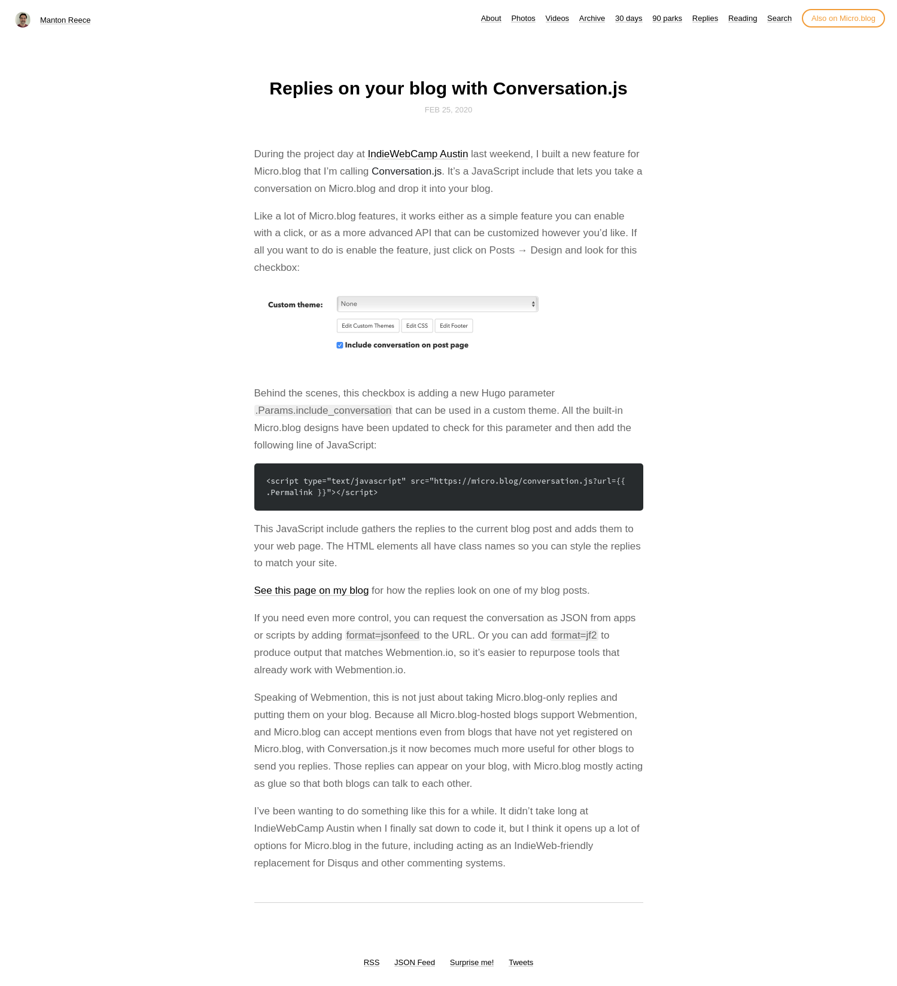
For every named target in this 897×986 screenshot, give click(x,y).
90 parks (667, 18)
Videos (558, 18)
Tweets (521, 962)
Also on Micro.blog (843, 18)
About (491, 18)
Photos (523, 18)
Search (779, 18)
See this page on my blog (311, 590)
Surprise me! (472, 962)
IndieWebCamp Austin (417, 154)
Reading (742, 18)
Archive (592, 18)
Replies (705, 18)
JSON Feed (414, 962)
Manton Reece (65, 20)
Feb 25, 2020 (449, 109)
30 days (629, 18)
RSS (372, 962)
